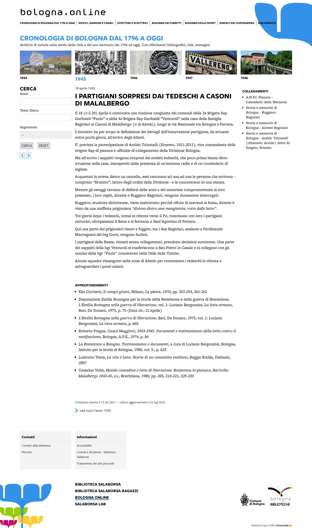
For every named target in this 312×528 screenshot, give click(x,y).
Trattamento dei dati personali (95, 463)
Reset (43, 145)
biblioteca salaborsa (98, 484)
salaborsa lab (90, 504)
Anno (24, 93)
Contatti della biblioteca (36, 445)
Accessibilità (84, 445)
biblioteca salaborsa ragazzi (106, 491)
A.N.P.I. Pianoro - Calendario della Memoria (266, 99)
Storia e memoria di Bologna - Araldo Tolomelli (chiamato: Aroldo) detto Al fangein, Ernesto (268, 140)
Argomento (28, 127)
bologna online (92, 497)
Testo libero (29, 110)
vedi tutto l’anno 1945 (95, 410)
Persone (27, 452)
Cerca (28, 88)
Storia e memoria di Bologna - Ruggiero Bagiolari (261, 112)
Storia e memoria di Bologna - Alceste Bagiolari (267, 125)
